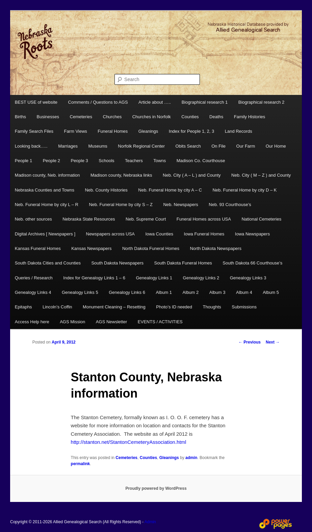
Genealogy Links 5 (80, 292)
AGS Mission (72, 321)
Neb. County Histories (106, 190)
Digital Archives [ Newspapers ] (45, 233)
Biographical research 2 (261, 102)
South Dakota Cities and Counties (48, 262)
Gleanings (148, 131)
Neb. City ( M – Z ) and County (261, 175)
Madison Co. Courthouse (201, 160)
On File (218, 146)
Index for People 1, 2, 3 (191, 131)
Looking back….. (31, 146)
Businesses (48, 116)
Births (20, 116)
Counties (190, 116)
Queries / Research (34, 277)
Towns (159, 160)
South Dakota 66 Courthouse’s (252, 262)
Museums (97, 146)
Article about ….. (154, 102)
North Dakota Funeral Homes (150, 248)
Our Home (276, 146)
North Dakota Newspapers (215, 248)
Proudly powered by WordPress (155, 488)
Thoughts (212, 306)
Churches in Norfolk (151, 116)
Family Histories (249, 116)
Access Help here (32, 321)
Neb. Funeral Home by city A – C (170, 190)
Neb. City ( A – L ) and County (192, 175)
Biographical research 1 (205, 102)
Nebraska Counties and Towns (44, 190)
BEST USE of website (36, 102)
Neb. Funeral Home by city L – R (46, 204)
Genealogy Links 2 (201, 277)
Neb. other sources (33, 219)
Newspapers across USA (110, 233)
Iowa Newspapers (252, 233)
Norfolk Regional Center (141, 146)
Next (273, 342)
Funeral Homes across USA (204, 219)
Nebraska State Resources (88, 219)
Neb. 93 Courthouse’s (230, 204)
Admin (150, 522)
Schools (106, 160)
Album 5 (271, 292)
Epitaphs (23, 306)
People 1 (23, 160)
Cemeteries (81, 116)
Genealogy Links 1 (154, 277)
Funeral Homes (113, 131)
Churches (112, 116)
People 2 (51, 160)
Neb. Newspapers (180, 204)
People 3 (79, 160)
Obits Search (188, 146)
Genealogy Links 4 (33, 292)
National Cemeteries (261, 219)
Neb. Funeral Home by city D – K (244, 190)
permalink (80, 463)
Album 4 (244, 292)
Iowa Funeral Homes (204, 233)
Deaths (216, 116)
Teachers (134, 160)
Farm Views (75, 131)
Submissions (244, 306)
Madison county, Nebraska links (121, 175)
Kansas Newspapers (91, 248)
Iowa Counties (159, 233)
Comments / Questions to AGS (98, 102)
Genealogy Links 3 (248, 277)
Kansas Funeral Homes (38, 248)
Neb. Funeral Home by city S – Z (121, 204)
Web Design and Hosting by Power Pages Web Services (275, 524)
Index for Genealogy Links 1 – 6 (94, 277)
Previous (249, 342)
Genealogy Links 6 (127, 292)
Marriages (68, 146)
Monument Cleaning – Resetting (114, 306)
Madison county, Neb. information (47, 175)
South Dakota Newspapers (117, 262)
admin (191, 457)
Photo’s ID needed (174, 306)
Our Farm (245, 146)
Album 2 (191, 292)
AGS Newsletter (111, 321)
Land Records (238, 131)
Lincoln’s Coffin (57, 306)
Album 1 (164, 292)
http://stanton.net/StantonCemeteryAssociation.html (128, 442)
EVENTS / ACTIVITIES (160, 321)
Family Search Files (34, 131)
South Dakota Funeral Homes (183, 262)
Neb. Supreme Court (146, 219)
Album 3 (217, 292)
